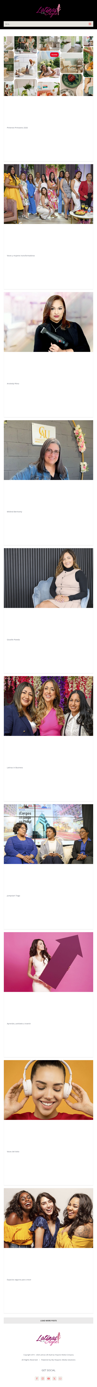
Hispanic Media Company (64, 1355)
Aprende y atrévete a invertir (19, 1023)
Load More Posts (48, 1320)
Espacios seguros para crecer (19, 1279)
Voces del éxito (13, 1151)
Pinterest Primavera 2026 (17, 127)
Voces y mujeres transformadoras (21, 255)
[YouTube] (48, 1378)
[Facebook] (37, 1378)
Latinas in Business (15, 767)
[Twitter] (54, 1378)
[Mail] (60, 1378)
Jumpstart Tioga (13, 895)
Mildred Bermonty (14, 511)
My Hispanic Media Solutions (63, 1360)
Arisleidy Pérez (13, 383)
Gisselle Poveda (13, 639)
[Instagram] (43, 1378)
